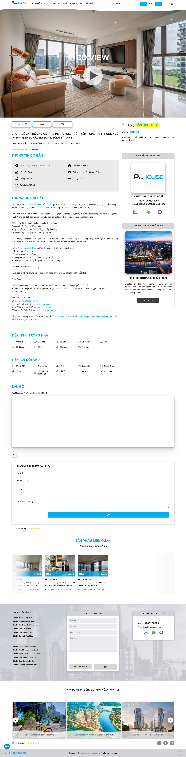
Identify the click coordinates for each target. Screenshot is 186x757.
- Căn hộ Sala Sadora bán (22, 632)
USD (150, 4)
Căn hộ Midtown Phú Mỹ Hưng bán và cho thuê (148, 735)
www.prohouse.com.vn (41, 304)
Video (42, 124)
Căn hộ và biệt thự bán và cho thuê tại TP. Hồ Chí (38, 735)
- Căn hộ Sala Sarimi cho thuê (23, 661)
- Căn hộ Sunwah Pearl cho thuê (24, 665)
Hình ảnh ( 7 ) (21, 124)
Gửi (108, 515)
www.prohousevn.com (42, 307)
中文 (171, 4)
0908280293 (152, 623)
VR (62, 124)
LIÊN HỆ (89, 4)
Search (117, 4)
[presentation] (88, 658)
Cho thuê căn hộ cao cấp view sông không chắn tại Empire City (92, 584)
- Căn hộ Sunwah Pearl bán (22, 636)
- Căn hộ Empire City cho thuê (24, 646)
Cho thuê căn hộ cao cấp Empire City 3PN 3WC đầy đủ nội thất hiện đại (60, 584)
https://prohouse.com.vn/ (91, 753)
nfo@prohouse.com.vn (28, 301)
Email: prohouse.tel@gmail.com (148, 204)
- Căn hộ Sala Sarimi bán (21, 629)
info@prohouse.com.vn (152, 627)
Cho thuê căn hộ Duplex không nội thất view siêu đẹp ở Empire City (25, 584)
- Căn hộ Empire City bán (22, 617)
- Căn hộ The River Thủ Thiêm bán (25, 625)
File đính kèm (80, 667)
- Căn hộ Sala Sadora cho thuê (24, 657)
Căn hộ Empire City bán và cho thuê (93, 735)
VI (158, 4)
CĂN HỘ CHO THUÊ (57, 4)
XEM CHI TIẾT (148, 301)
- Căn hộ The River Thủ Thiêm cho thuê (27, 654)
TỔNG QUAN (76, 4)
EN (164, 4)
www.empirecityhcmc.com (42, 310)
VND (143, 4)
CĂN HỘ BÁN (38, 4)
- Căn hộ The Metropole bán (23, 621)
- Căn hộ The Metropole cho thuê (25, 650)
